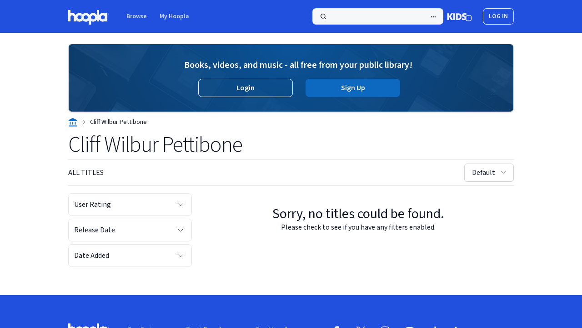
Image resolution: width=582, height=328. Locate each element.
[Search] (377, 16)
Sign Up (353, 88)
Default (490, 173)
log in (498, 16)
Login (245, 88)
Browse (136, 16)
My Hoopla (174, 16)
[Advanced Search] (433, 17)
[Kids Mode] (459, 16)
